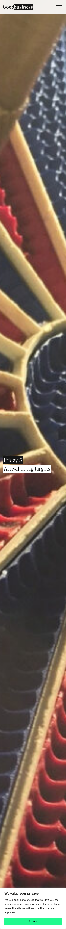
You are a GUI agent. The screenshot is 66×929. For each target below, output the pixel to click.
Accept (33, 921)
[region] (33, 908)
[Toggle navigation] (58, 7)
